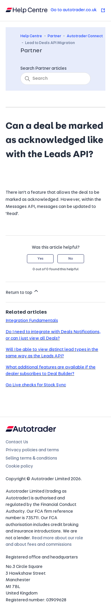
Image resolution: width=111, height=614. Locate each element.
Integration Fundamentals (32, 321)
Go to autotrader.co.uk (78, 10)
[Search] (56, 78)
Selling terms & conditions (31, 458)
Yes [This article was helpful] (40, 258)
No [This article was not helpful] (70, 258)
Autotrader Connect (85, 36)
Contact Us (17, 442)
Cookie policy (19, 466)
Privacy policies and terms (32, 450)
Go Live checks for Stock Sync (36, 385)
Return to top (22, 291)
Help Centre (31, 36)
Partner (54, 36)
